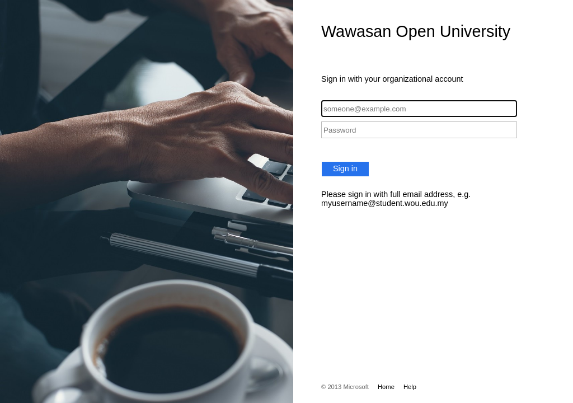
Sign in (345, 168)
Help (409, 386)
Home (386, 386)
